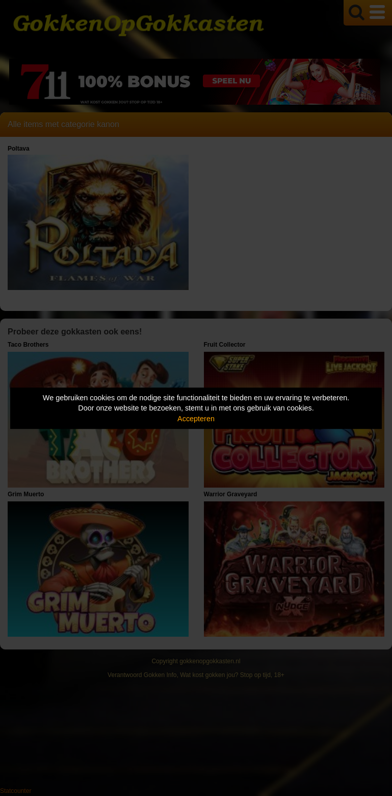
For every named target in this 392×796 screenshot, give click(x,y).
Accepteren (196, 419)
